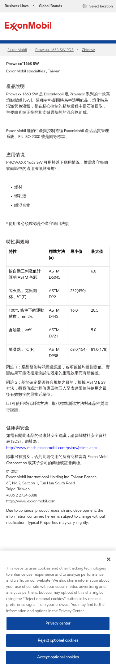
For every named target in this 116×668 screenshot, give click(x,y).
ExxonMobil (17, 49)
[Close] (108, 559)
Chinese (88, 49)
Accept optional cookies (58, 657)
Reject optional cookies (58, 640)
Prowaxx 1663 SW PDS (54, 49)
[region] (58, 609)
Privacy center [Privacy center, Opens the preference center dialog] (58, 623)
